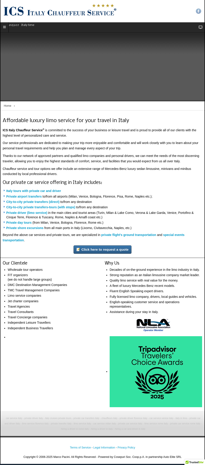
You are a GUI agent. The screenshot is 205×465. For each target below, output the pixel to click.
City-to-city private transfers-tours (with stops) (40, 208)
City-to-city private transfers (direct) (32, 203)
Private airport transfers (24, 197)
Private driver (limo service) (26, 213)
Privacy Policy (126, 448)
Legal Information (104, 448)
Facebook (198, 11)
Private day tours (19, 223)
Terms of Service (80, 448)
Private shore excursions (25, 229)
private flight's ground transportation (128, 236)
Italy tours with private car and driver (33, 192)
